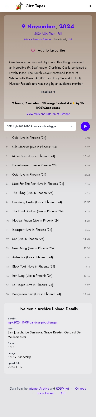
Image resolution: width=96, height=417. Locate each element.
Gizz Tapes (30, 6)
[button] (7, 6)
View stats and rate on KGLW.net (48, 114)
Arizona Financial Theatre (37, 39)
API (62, 393)
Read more (48, 92)
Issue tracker (45, 393)
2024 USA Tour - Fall (48, 33)
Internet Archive (39, 388)
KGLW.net (62, 388)
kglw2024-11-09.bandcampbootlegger (32, 322)
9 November (38, 26)
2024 (66, 26)
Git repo (80, 388)
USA (70, 39)
